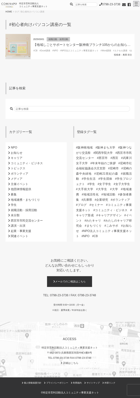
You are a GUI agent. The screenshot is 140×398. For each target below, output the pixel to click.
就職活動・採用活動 (58, 39)
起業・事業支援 (21, 231)
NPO (55, 50)
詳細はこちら (69, 362)
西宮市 (103, 157)
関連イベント (19, 236)
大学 (115, 189)
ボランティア (19, 173)
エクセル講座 (120, 50)
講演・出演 (18, 225)
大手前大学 (85, 189)
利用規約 (76, 383)
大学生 (102, 189)
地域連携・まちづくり (25, 199)
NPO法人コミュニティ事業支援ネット (80, 50)
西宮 (115, 157)
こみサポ (112, 225)
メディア (16, 178)
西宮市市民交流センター (27, 220)
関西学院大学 (104, 152)
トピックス (18, 168)
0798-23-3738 (59, 295)
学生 (14, 204)
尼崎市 (114, 168)
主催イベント (19, 184)
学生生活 (89, 178)
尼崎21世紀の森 (107, 173)
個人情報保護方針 (31, 383)
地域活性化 (91, 194)
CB (36, 50)
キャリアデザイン (110, 215)
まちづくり (94, 225)
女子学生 (105, 184)
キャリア (16, 157)
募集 (14, 194)
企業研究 (102, 199)
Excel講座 (45, 50)
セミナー (97, 204)
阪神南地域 (85, 147)
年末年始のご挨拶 (104, 163)
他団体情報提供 (21, 189)
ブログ (82, 204)
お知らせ (16, 152)
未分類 (15, 215)
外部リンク (108, 383)
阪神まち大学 (106, 147)
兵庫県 (87, 199)
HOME (8, 11)
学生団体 (106, 178)
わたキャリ (93, 220)
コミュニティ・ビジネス (27, 163)
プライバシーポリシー (56, 383)
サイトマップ (92, 383)
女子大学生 (122, 184)
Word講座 (106, 50)
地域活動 (109, 194)
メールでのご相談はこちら (69, 281)
